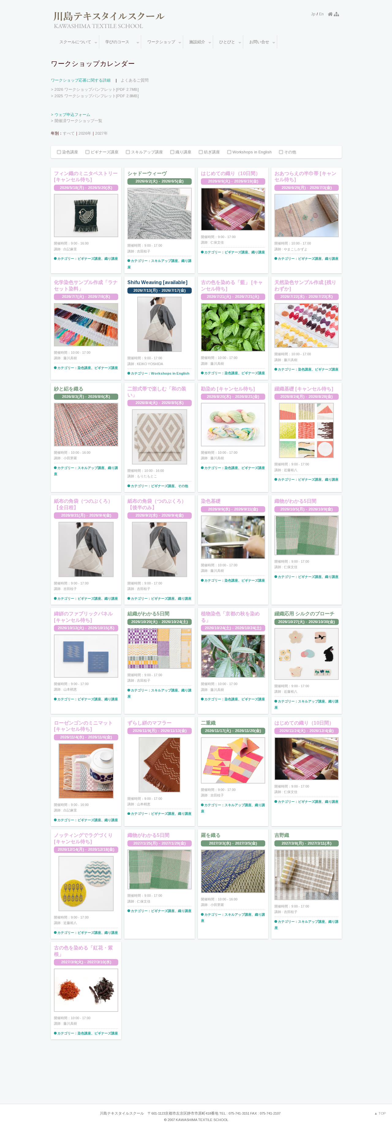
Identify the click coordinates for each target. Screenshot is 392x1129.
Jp (313, 14)
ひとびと (230, 42)
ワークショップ (164, 42)
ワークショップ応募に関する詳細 (81, 80)
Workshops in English (249, 152)
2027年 (101, 133)
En (321, 14)
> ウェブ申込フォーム (70, 114)
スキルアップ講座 (144, 152)
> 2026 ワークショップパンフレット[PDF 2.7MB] (95, 89)
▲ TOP (380, 1113)
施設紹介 (200, 42)
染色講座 (67, 152)
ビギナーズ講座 (102, 152)
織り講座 (180, 152)
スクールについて (78, 42)
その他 (287, 152)
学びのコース (122, 42)
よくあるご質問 (135, 80)
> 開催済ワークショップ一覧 (76, 120)
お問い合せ (262, 42)
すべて (69, 133)
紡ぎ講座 (209, 152)
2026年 (85, 133)
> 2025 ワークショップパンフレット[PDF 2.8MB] (95, 96)
